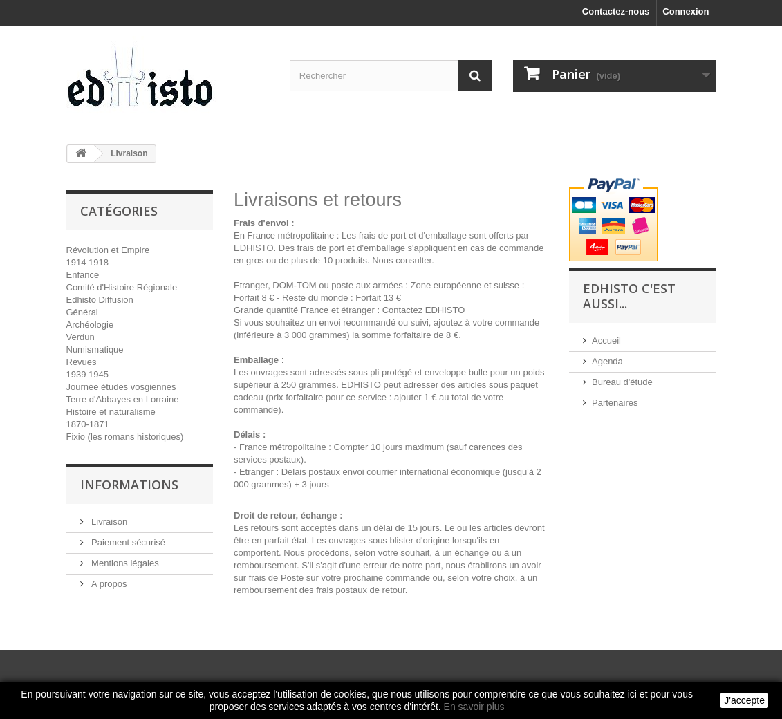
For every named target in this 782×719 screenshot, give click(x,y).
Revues (81, 362)
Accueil (606, 340)
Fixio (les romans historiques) (125, 436)
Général (82, 312)
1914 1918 (87, 262)
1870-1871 (87, 424)
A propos (108, 584)
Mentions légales (124, 563)
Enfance (83, 275)
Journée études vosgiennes (121, 387)
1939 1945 (87, 374)
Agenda (607, 361)
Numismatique (95, 349)
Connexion (685, 11)
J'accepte (744, 700)
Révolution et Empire (108, 250)
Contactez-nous (616, 11)
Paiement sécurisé (127, 542)
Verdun (80, 337)
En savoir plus (474, 706)
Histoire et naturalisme (111, 412)
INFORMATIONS (129, 484)
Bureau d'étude (622, 382)
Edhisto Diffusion (99, 300)
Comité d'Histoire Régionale (122, 287)
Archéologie (90, 324)
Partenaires (614, 403)
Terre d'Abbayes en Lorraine (122, 399)
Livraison (108, 521)
